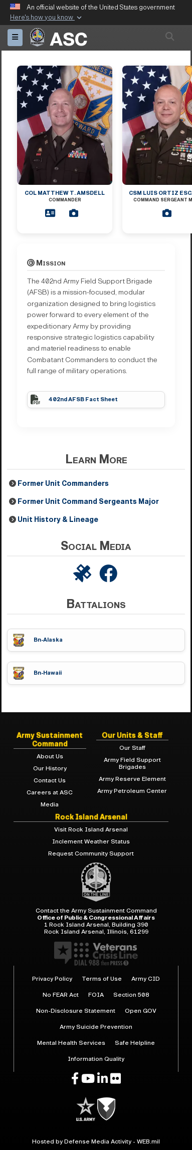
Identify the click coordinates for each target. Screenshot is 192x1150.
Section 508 (131, 994)
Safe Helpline (135, 1042)
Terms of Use (102, 978)
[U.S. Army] (86, 1108)
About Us (50, 756)
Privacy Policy (52, 978)
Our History (50, 768)
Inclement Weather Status (91, 841)
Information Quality (96, 1058)
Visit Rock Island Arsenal (91, 829)
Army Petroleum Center (132, 790)
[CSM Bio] (169, 213)
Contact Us (50, 780)
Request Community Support (91, 853)
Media (50, 804)
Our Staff (132, 747)
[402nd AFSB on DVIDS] (83, 574)
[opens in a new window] (75, 1079)
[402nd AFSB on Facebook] (109, 574)
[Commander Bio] (53, 213)
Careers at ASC (50, 792)
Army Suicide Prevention (96, 1026)
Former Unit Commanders (63, 483)
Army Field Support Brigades (132, 763)
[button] (47, 18)
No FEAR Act (61, 994)
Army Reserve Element (132, 778)
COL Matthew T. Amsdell (65, 196)
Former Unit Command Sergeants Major (88, 501)
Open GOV (140, 1010)
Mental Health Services (71, 1042)
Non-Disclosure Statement (75, 1010)
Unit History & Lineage (58, 519)
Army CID (145, 978)
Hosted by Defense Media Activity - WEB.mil (96, 1141)
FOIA (96, 994)
